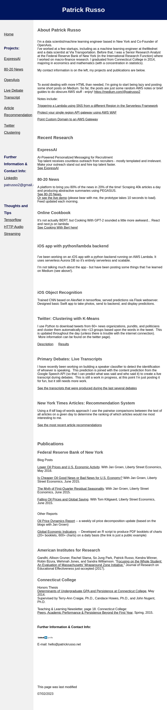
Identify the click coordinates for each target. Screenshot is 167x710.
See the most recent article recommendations (69, 425)
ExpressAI (12, 59)
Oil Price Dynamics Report (56, 521)
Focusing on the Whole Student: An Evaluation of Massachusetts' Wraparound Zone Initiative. (99, 563)
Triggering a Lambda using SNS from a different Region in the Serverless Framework (97, 105)
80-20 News (13, 69)
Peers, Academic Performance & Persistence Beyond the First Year (85, 612)
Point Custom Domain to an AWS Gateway (67, 119)
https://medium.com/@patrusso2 (117, 91)
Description (45, 344)
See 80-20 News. (49, 194)
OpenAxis (12, 80)
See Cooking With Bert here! (57, 227)
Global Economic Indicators (56, 531)
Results (63, 344)
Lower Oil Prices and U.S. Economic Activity (68, 467)
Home (9, 34)
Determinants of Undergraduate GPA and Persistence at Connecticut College (91, 591)
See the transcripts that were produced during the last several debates (87, 388)
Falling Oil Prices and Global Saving (62, 499)
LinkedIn (11, 178)
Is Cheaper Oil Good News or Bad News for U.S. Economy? (79, 478)
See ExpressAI (48, 168)
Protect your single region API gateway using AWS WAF (77, 112)
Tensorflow (12, 220)
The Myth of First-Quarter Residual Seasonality (70, 488)
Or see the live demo (52, 198)
